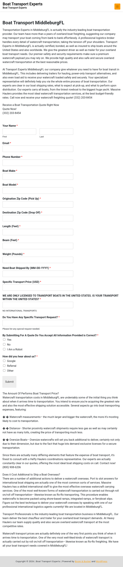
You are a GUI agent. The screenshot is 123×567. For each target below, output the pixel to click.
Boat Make (10, 170)
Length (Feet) (11, 226)
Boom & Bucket (83, 561)
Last (42, 136)
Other (10, 370)
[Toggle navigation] (117, 7)
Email (7, 143)
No (9, 344)
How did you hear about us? (20, 356)
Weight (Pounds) (13, 254)
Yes (9, 339)
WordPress (101, 561)
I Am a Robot (14, 349)
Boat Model (10, 184)
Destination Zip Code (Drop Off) (22, 212)
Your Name (10, 125)
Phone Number (12, 157)
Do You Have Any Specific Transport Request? (31, 317)
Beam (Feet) (11, 240)
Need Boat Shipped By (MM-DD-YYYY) (27, 268)
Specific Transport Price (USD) (22, 282)
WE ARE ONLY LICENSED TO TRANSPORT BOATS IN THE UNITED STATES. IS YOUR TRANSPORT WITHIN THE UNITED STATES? (60, 297)
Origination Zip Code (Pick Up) (22, 198)
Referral (11, 365)
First (5, 136)
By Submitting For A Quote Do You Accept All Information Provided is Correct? (50, 335)
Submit (9, 381)
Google (11, 361)
